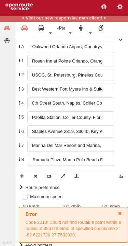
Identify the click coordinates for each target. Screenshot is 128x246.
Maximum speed (46, 196)
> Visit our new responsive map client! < (64, 18)
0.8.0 (7, 243)
